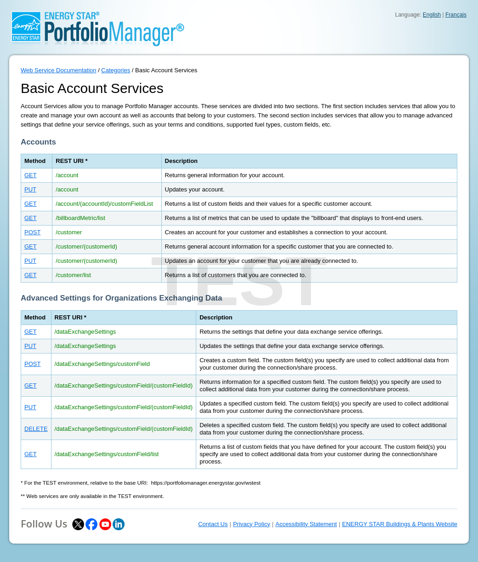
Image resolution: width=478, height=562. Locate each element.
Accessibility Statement (306, 524)
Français (456, 15)
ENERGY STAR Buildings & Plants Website (399, 524)
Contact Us (213, 524)
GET (30, 175)
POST (32, 232)
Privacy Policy (251, 524)
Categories (115, 70)
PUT (30, 189)
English (432, 15)
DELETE (36, 428)
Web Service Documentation (59, 70)
